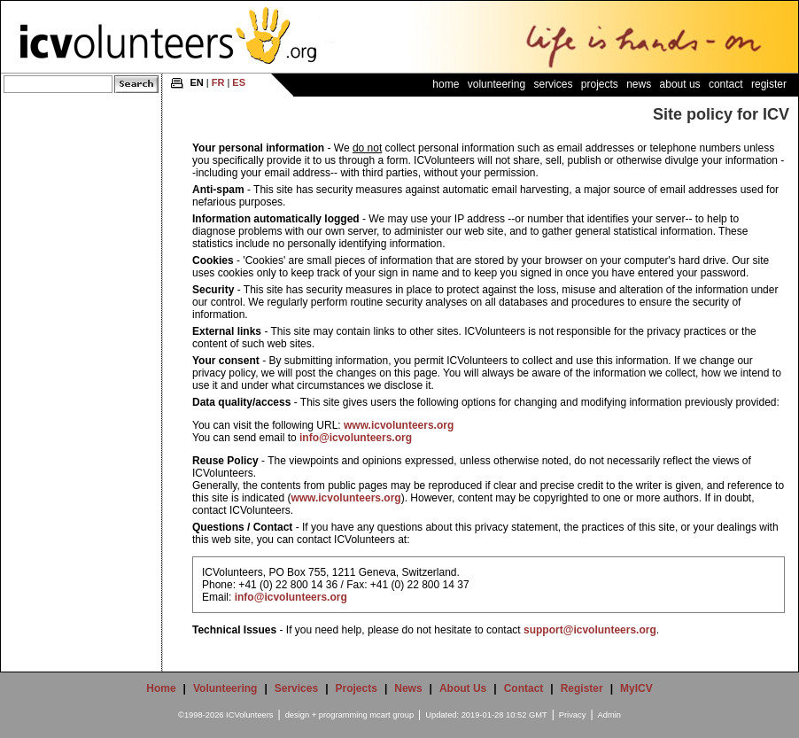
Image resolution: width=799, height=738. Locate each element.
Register (769, 84)
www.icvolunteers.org (399, 425)
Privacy (572, 715)
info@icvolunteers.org (355, 437)
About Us (680, 84)
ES (238, 82)
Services (552, 84)
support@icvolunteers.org (590, 630)
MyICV (636, 688)
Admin (609, 715)
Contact (726, 84)
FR (218, 82)
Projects (599, 84)
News (638, 84)
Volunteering (496, 84)
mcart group (391, 715)
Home (445, 84)
